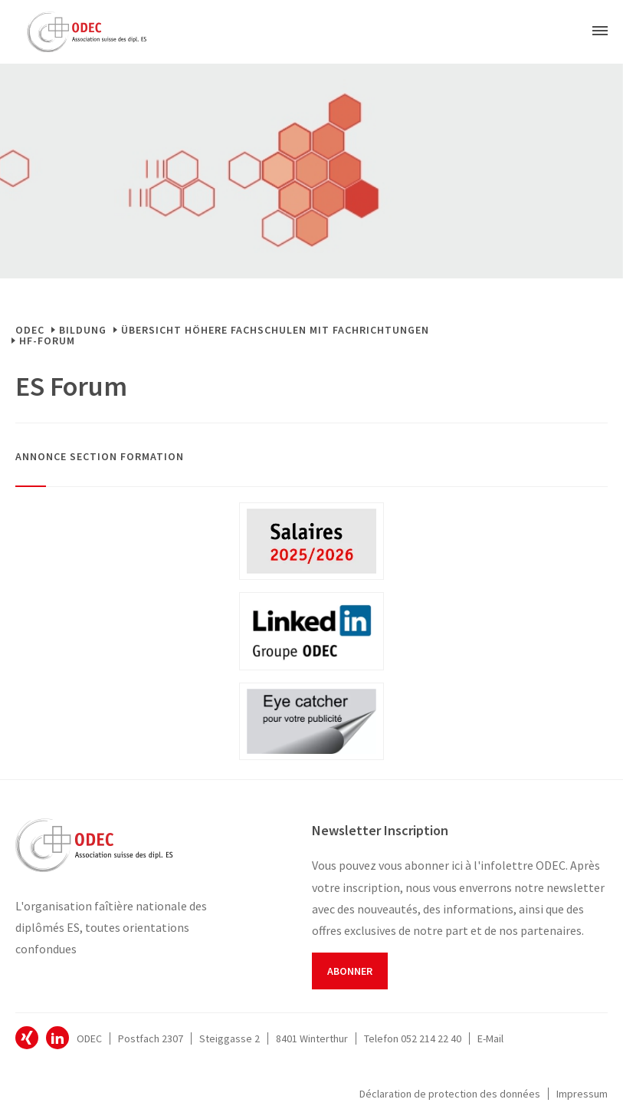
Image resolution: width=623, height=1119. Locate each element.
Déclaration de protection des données (449, 1094)
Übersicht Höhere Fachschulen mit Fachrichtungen (275, 330)
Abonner (349, 971)
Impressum (582, 1094)
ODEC (29, 330)
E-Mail (490, 1038)
